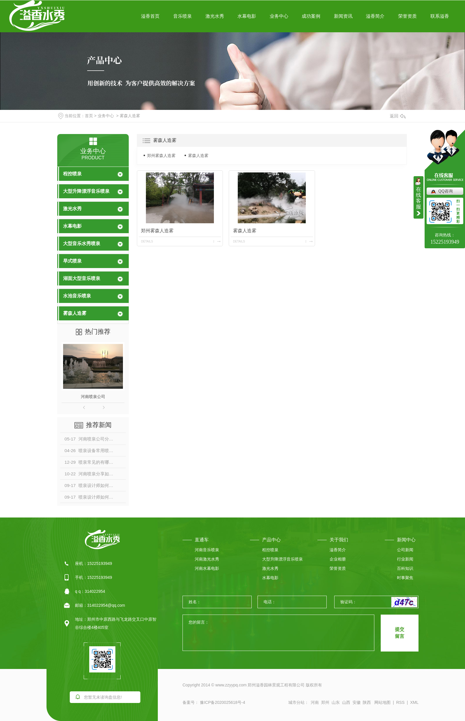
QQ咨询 (445, 191)
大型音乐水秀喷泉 (81, 243)
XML (414, 702)
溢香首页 (150, 16)
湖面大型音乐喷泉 (81, 278)
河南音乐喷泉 (207, 549)
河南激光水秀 (207, 559)
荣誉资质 (407, 16)
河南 (315, 702)
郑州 (325, 702)
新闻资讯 (343, 16)
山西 (346, 702)
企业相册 (338, 559)
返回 (397, 115)
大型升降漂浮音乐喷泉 (86, 191)
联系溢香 (439, 16)
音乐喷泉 (182, 16)
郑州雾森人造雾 (161, 155)
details (147, 241)
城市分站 (296, 702)
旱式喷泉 (72, 260)
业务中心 (279, 16)
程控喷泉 (72, 173)
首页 (89, 115)
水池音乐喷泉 (77, 295)
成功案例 (311, 16)
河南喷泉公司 (93, 396)
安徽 (357, 702)
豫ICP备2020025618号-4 (222, 702)
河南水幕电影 (207, 568)
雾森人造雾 (130, 115)
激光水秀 (214, 16)
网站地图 (382, 702)
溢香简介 (375, 16)
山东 (336, 702)
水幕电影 (246, 16)
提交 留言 (399, 633)
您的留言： (279, 633)
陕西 (367, 702)
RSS (400, 702)
